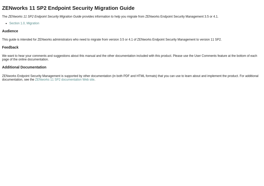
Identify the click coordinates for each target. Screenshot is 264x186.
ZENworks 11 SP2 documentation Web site (64, 79)
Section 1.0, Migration (24, 23)
